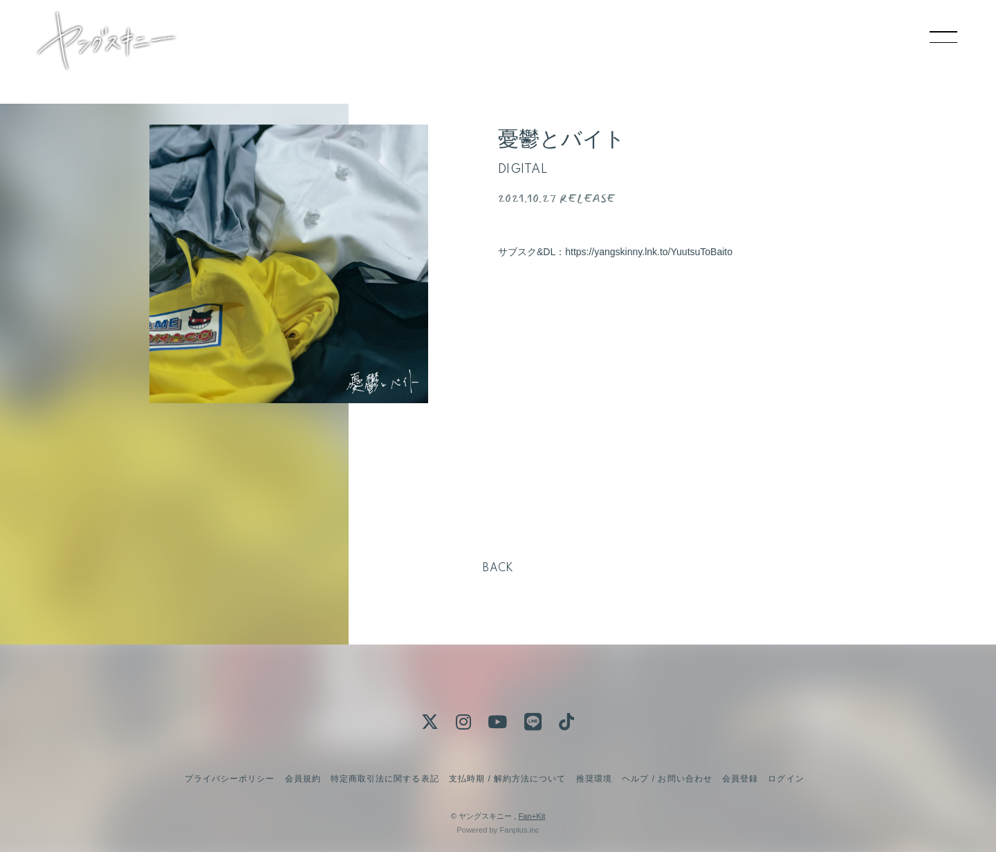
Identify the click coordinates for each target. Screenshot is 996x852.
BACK (498, 568)
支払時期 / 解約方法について (507, 779)
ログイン (786, 779)
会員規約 (303, 779)
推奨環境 (594, 779)
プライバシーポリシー (230, 779)
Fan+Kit (531, 816)
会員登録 (740, 779)
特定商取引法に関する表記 (385, 779)
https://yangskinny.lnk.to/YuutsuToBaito (648, 251)
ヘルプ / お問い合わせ (667, 779)
